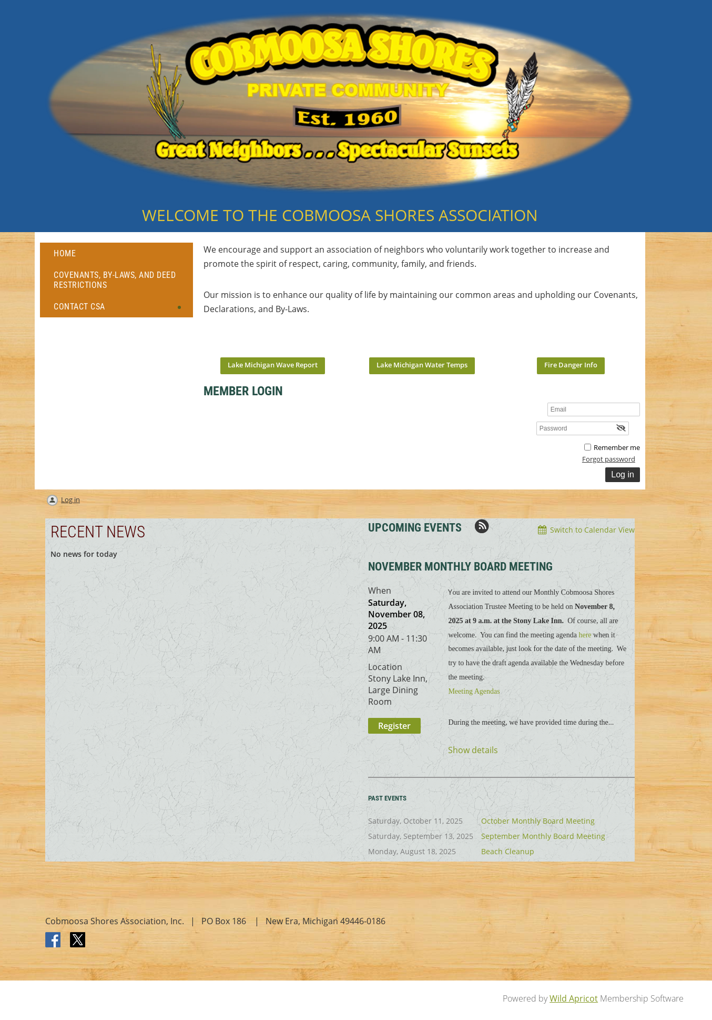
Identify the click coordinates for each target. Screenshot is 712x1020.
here (584, 635)
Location (385, 667)
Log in (70, 499)
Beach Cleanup (507, 851)
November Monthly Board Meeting (460, 566)
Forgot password (608, 459)
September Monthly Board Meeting (543, 836)
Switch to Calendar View (592, 530)
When (379, 590)
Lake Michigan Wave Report (273, 364)
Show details (473, 750)
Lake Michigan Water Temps (422, 364)
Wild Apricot (574, 998)
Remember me (617, 447)
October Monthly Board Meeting (538, 821)
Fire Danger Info (570, 364)
